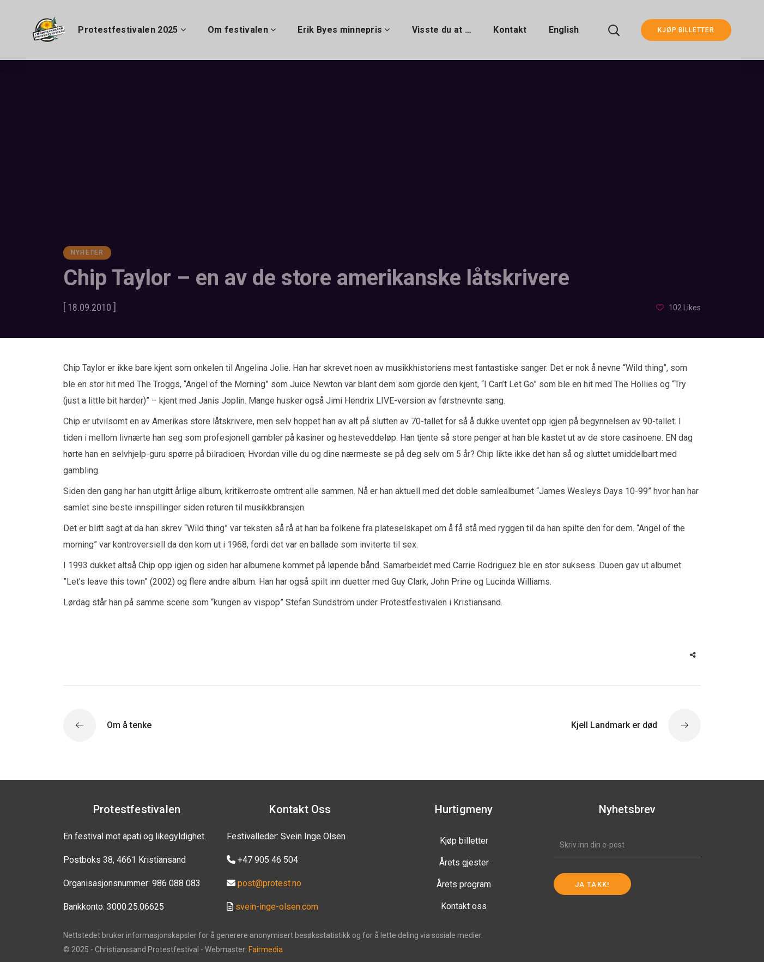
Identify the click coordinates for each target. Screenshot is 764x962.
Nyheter (87, 252)
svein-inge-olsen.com (276, 906)
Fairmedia (265, 949)
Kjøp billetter (464, 840)
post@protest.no (269, 883)
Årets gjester (464, 862)
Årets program (463, 884)
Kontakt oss (464, 906)
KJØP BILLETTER (686, 30)
